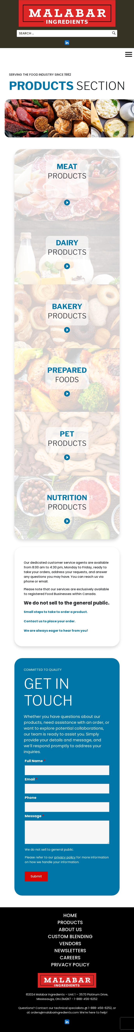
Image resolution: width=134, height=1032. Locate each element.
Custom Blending (70, 936)
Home (70, 915)
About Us (70, 929)
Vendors (70, 943)
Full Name (35, 761)
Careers (70, 957)
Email (31, 779)
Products (70, 922)
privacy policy (65, 857)
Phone (30, 798)
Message (34, 816)
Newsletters (70, 950)
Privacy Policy (70, 964)
